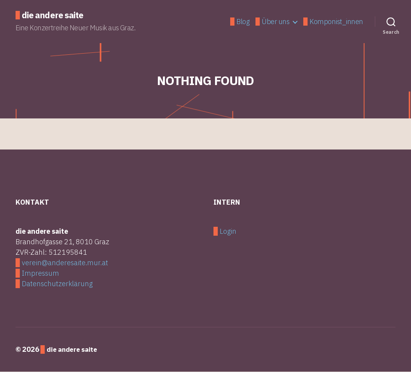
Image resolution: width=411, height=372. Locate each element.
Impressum (40, 273)
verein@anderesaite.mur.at (65, 263)
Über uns (275, 22)
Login (228, 232)
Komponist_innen (336, 22)
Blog (242, 22)
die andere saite (54, 15)
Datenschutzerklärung (57, 284)
